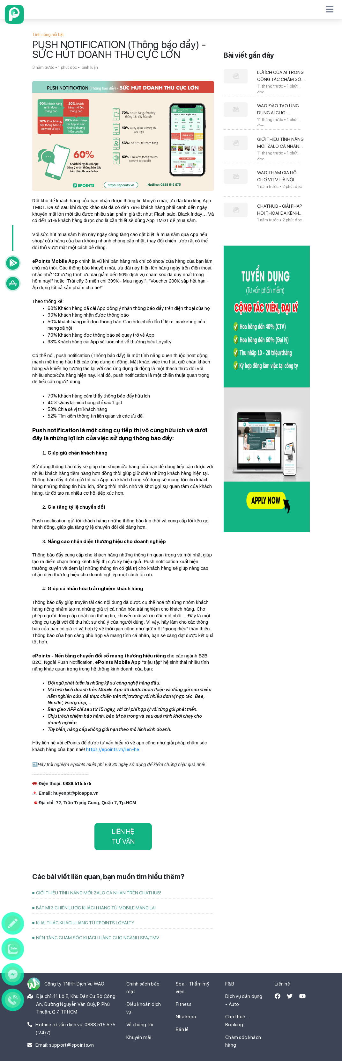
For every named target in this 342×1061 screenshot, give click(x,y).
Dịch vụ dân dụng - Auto (244, 1000)
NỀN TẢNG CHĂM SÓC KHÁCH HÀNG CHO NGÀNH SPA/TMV (97, 937)
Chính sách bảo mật (143, 988)
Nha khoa (186, 1017)
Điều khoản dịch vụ (143, 1008)
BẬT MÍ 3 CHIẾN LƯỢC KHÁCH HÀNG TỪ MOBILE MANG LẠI (96, 907)
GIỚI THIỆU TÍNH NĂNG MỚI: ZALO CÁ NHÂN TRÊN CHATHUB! (98, 892)
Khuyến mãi (138, 1037)
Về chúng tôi (139, 1025)
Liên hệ (282, 984)
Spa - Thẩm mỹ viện (192, 988)
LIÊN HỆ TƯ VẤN (123, 837)
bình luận (89, 67)
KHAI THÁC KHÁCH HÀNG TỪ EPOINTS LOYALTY (85, 922)
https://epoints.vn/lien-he (112, 749)
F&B (229, 984)
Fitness (183, 1004)
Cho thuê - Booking (237, 1021)
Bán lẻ (182, 1029)
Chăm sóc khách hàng (243, 1041)
